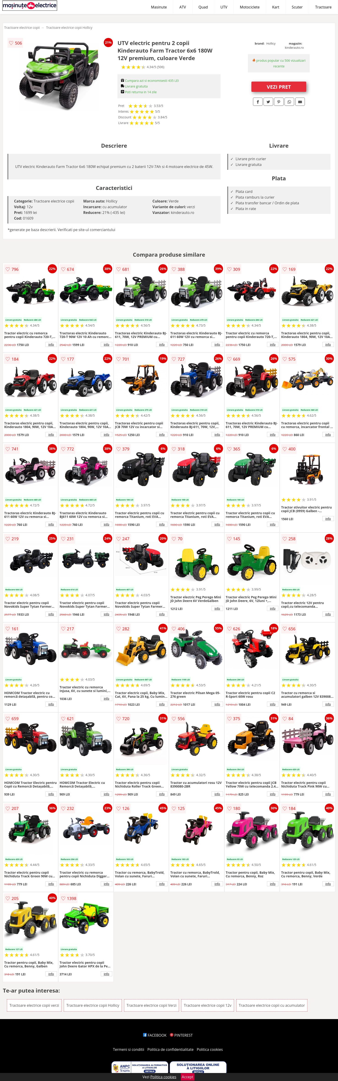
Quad (203, 7)
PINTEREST (181, 1035)
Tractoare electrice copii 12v (207, 1005)
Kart (275, 7)
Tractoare (323, 7)
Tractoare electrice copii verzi (34, 1005)
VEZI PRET (279, 86)
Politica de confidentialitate (170, 1049)
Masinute (159, 7)
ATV (182, 7)
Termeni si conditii (128, 1049)
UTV (223, 7)
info (51, 344)
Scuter (297, 7)
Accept (187, 1076)
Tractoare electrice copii (22, 27)
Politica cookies (210, 1049)
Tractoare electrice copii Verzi (151, 1005)
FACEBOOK (155, 1035)
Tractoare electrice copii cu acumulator (272, 1005)
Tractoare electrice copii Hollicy (69, 27)
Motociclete (250, 7)
